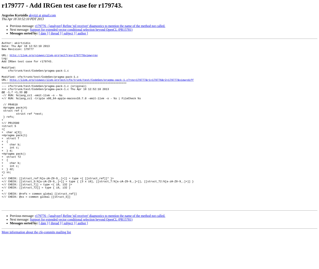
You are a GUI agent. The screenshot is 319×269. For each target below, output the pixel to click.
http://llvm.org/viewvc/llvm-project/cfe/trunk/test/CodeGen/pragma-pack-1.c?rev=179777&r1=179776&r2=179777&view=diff (102, 88)
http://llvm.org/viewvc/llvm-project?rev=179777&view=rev (54, 58)
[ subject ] (68, 33)
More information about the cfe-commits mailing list (36, 265)
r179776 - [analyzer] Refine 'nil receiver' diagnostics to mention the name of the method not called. (100, 26)
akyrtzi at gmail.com (42, 15)
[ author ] (82, 33)
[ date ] (43, 33)
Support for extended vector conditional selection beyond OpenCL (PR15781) (81, 29)
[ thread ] (55, 33)
